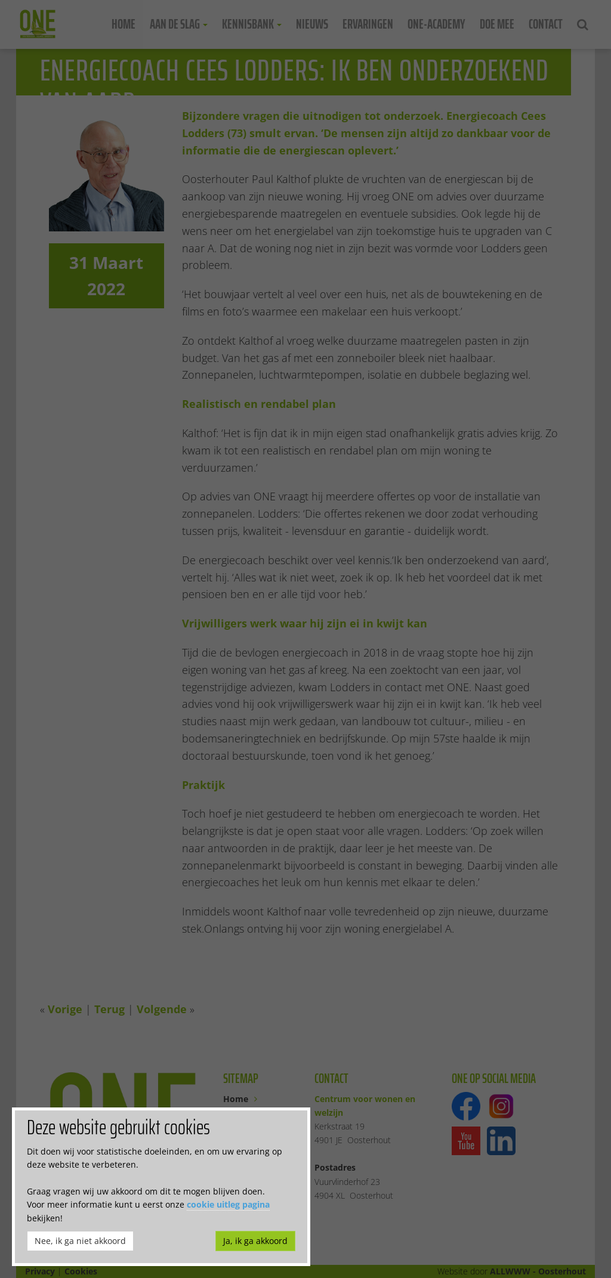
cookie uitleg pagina (228, 1204)
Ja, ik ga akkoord (255, 1240)
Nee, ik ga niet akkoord (80, 1240)
